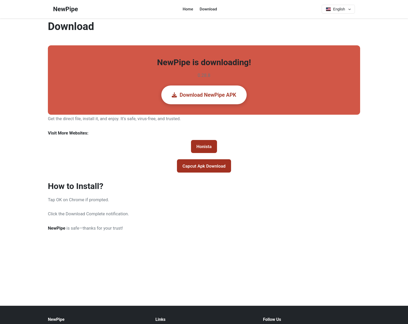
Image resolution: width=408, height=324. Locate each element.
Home (188, 9)
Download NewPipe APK (204, 95)
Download (208, 9)
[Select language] (338, 9)
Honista (204, 146)
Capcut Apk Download (203, 166)
